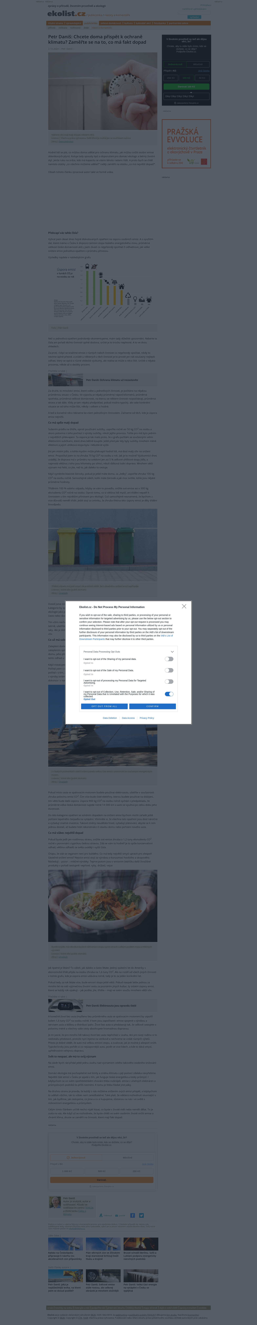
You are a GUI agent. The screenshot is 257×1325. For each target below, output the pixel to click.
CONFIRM (153, 706)
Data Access (128, 718)
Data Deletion (110, 718)
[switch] (169, 659)
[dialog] (128, 662)
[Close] (185, 607)
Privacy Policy (147, 718)
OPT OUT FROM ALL (104, 706)
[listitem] (128, 651)
